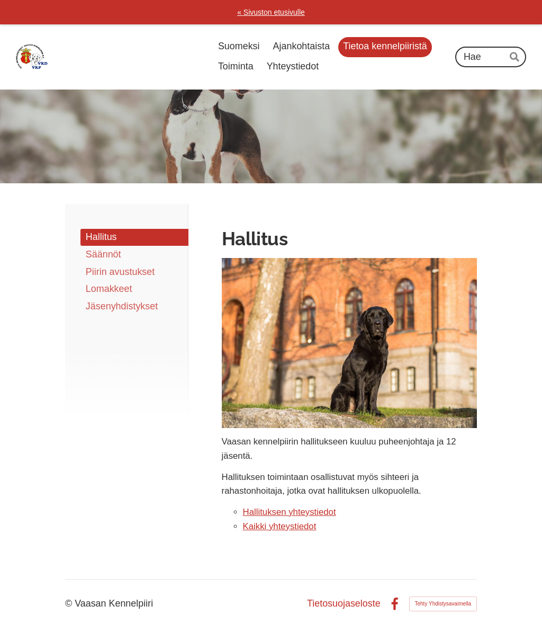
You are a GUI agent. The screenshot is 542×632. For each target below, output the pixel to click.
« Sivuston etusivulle (271, 12)
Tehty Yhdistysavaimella (443, 604)
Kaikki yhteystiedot (280, 526)
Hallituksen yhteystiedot (289, 512)
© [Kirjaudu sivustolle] (70, 603)
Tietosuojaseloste (344, 604)
